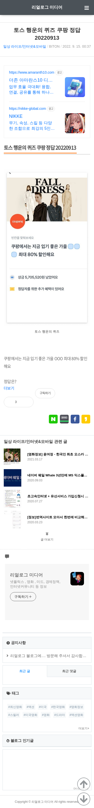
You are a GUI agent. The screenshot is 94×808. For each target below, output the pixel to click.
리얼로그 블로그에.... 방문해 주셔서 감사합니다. (50, 656)
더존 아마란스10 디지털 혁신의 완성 (31, 80)
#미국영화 (30, 715)
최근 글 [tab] (24, 671)
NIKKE (16, 116)
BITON (54, 46)
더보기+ (83, 728)
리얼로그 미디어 (47, 7)
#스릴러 (13, 715)
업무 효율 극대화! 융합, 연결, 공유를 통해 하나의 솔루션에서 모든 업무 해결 (31, 90)
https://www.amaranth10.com (31, 72)
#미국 (43, 707)
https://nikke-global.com (27, 109)
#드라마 (59, 715)
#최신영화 (15, 707)
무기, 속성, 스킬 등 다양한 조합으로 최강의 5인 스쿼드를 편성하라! (30, 126)
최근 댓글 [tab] (69, 671)
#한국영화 (58, 707)
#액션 (30, 707)
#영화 (46, 715)
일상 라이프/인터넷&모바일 (24, 46)
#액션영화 (76, 715)
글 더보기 (47, 539)
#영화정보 (76, 707)
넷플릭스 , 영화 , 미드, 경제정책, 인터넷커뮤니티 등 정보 (35, 584)
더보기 (9, 388)
